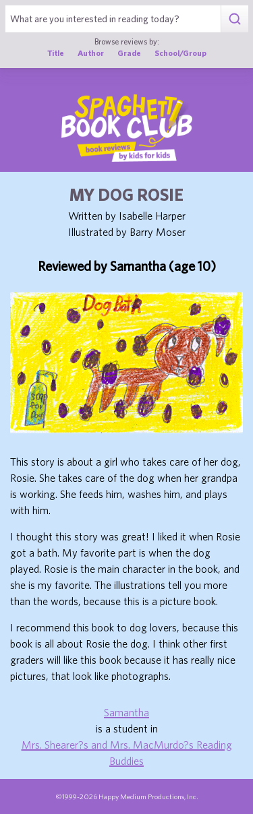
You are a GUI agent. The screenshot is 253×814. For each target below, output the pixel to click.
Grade (129, 53)
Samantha (126, 712)
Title (55, 53)
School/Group (180, 53)
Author (91, 53)
